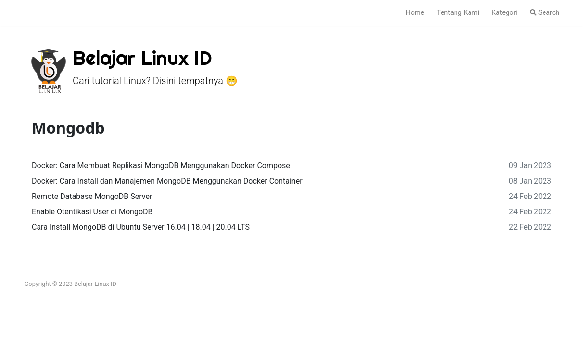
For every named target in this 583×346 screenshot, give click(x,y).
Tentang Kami (458, 13)
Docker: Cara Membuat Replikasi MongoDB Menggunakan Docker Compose (161, 165)
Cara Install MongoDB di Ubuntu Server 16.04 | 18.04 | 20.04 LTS (141, 227)
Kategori (505, 13)
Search (544, 13)
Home (415, 13)
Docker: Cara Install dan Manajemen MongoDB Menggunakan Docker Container (167, 180)
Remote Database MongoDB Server (92, 196)
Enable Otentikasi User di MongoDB (92, 211)
